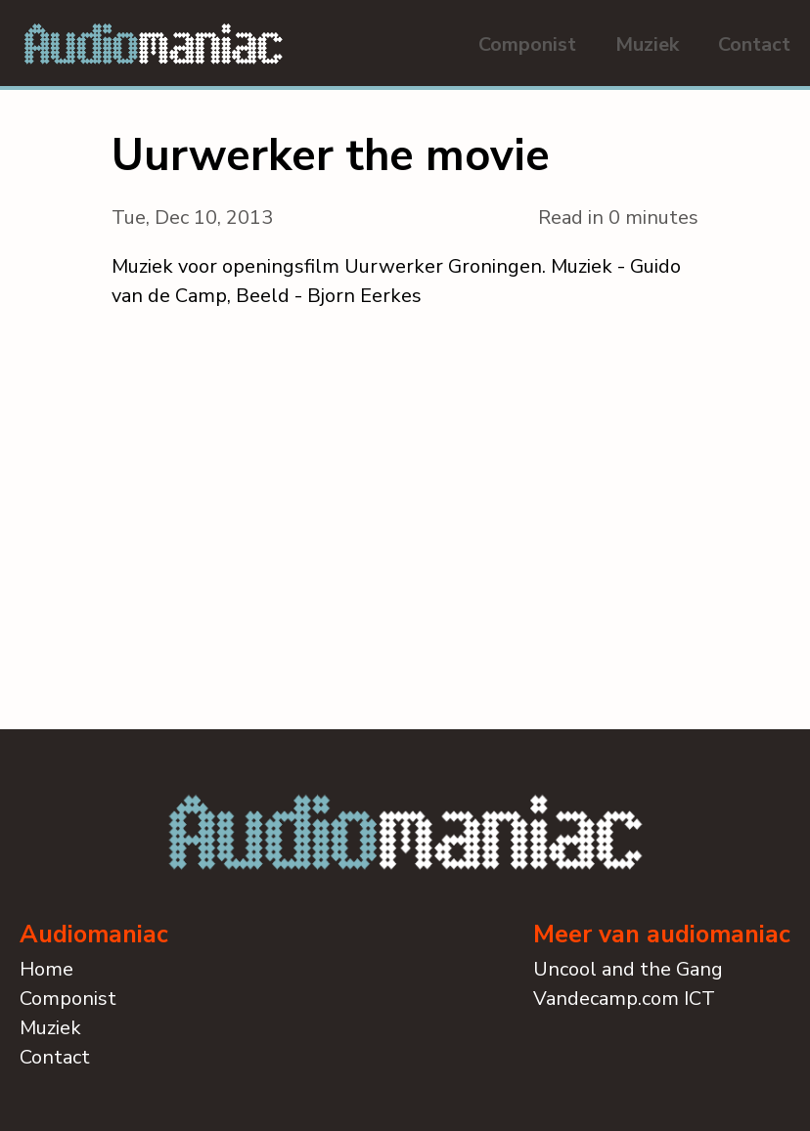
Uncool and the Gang (628, 969)
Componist (527, 44)
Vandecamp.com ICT (624, 998)
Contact (754, 44)
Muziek (647, 44)
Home (46, 969)
